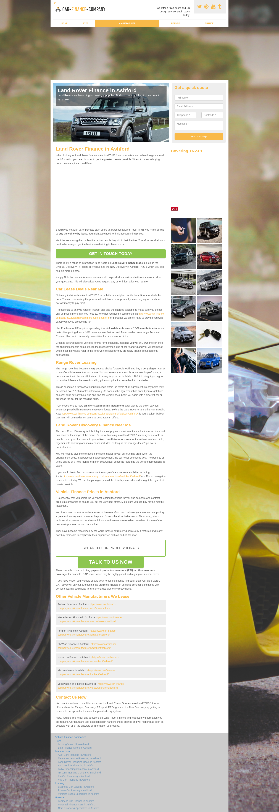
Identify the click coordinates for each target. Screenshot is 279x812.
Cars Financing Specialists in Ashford (78, 808)
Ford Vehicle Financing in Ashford (76, 765)
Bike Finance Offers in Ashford (75, 747)
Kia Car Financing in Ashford (74, 776)
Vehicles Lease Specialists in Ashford (78, 793)
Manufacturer (127, 23)
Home (65, 23)
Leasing (175, 23)
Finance (209, 23)
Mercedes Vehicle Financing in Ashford (79, 758)
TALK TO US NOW (110, 562)
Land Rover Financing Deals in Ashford (79, 762)
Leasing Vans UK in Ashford (73, 744)
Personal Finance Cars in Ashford (76, 804)
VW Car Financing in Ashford (74, 779)
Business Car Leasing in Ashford (76, 786)
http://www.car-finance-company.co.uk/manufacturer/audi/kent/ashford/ (102, 476)
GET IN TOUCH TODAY (110, 253)
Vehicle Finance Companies (70, 737)
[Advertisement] (139, 53)
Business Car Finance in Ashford (76, 801)
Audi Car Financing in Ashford (74, 754)
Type (85, 23)
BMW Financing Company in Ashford (78, 769)
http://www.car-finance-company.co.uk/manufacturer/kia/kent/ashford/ (100, 413)
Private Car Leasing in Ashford (75, 790)
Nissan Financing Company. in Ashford (79, 772)
